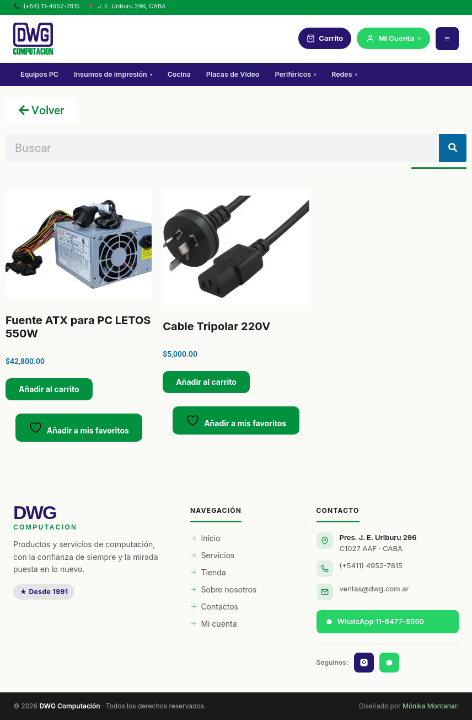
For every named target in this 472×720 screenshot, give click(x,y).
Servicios (217, 555)
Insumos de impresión (113, 74)
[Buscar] (452, 148)
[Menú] (447, 38)
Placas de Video (233, 74)
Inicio (210, 538)
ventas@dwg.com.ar (374, 588)
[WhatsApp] (389, 663)
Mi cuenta (219, 623)
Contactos (219, 606)
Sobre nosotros (228, 589)
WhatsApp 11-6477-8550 (374, 621)
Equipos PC (39, 74)
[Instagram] (364, 663)
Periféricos (295, 74)
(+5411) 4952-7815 (371, 565)
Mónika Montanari (431, 706)
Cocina (179, 74)
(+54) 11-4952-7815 (47, 6)
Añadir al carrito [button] (49, 389)
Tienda (213, 572)
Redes (344, 74)
